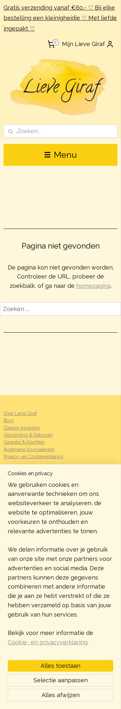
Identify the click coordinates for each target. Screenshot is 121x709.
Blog (9, 420)
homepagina (93, 285)
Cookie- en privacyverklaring (47, 642)
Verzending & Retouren (28, 435)
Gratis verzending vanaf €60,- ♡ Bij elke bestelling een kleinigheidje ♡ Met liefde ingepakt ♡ (60, 18)
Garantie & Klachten (24, 442)
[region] (60, 566)
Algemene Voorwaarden (29, 449)
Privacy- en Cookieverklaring (33, 456)
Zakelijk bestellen (22, 427)
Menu (61, 155)
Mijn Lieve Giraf (88, 44)
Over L (10, 413)
